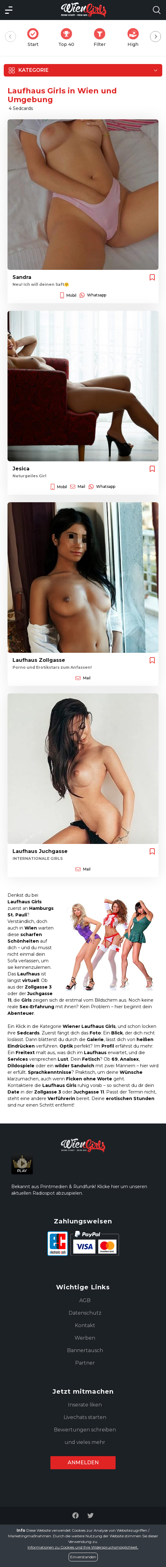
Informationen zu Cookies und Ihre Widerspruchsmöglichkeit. (83, 1547)
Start (34, 37)
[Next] (155, 36)
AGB (85, 1300)
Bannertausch (85, 1350)
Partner (85, 1363)
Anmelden (83, 1462)
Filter (101, 37)
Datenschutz (85, 1313)
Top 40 (68, 37)
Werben (85, 1338)
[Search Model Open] (156, 10)
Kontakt (85, 1325)
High (135, 37)
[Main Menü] (9, 10)
